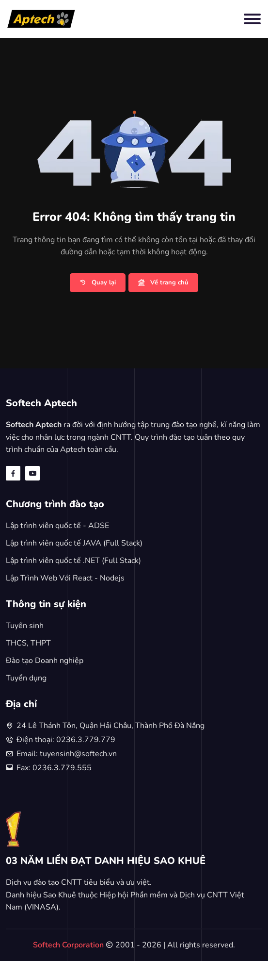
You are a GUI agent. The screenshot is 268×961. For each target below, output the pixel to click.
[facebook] (13, 473)
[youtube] (32, 473)
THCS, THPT (28, 643)
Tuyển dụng (26, 678)
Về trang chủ (163, 283)
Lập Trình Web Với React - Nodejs (65, 578)
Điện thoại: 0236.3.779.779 (65, 739)
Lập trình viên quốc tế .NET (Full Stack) (73, 560)
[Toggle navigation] (252, 19)
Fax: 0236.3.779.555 (54, 767)
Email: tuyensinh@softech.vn (66, 753)
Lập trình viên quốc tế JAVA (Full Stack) (74, 543)
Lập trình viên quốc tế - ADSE (57, 525)
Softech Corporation (69, 945)
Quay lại (97, 283)
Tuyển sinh (25, 625)
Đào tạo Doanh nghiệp (44, 660)
